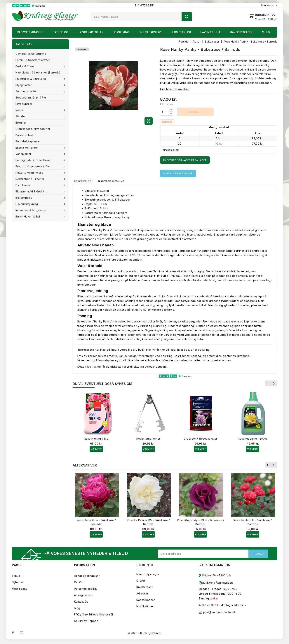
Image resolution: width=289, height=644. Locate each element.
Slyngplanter (24, 85)
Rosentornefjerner (148, 440)
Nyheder (17, 584)
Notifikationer (145, 608)
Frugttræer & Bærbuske (31, 78)
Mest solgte (19, 591)
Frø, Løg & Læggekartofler (33, 166)
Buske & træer (25, 66)
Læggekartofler (90, 32)
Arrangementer (84, 597)
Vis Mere (96, 450)
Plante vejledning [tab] (117, 181)
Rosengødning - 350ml (252, 440)
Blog (77, 610)
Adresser (142, 595)
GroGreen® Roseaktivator (200, 440)
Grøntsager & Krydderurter (32, 128)
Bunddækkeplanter (27, 141)
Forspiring (121, 32)
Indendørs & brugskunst (31, 210)
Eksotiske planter (27, 147)
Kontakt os (81, 604)
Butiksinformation (214, 567)
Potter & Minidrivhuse (29, 172)
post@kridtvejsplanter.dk (219, 614)
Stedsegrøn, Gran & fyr (30, 97)
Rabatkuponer (145, 602)
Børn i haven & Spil (28, 216)
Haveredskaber (241, 32)
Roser (19, 110)
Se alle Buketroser (178, 173)
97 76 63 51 (208, 608)
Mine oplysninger (147, 576)
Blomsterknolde (30, 32)
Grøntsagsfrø (150, 32)
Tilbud (16, 578)
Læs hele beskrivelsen (175, 89)
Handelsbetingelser (87, 578)
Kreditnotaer (144, 589)
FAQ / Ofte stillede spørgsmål (93, 616)
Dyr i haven (23, 185)
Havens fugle (210, 32)
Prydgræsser (23, 103)
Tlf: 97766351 (144, 5)
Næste (274, 385)
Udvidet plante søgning (30, 53)
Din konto (144, 567)
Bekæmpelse (24, 197)
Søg (187, 16)
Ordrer (140, 583)
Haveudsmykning (27, 204)
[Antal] (164, 112)
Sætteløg (60, 32)
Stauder (21, 116)
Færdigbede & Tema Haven (33, 160)
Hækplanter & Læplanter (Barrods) (37, 72)
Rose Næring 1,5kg (96, 440)
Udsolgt (195, 111)
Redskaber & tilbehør (30, 178)
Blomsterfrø (181, 32)
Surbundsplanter (26, 91)
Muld (266, 32)
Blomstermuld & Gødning (31, 191)
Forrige (268, 385)
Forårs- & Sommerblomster (32, 60)
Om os (78, 584)
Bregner (20, 122)
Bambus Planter (25, 135)
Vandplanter (23, 153)
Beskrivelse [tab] (86, 181)
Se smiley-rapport (86, 623)
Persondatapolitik (85, 591)
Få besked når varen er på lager (185, 160)
